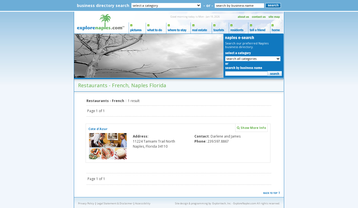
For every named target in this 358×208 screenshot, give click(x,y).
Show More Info (251, 128)
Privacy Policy (86, 203)
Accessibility (142, 203)
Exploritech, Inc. (221, 203)
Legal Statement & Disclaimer (115, 203)
